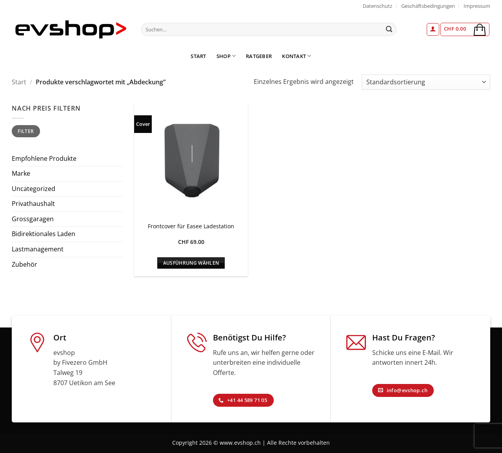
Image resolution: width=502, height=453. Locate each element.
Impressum (477, 5)
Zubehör (24, 264)
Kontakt (296, 56)
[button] (433, 29)
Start (198, 56)
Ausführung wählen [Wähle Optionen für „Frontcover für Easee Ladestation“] (191, 263)
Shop (226, 56)
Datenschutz (377, 5)
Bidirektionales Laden (43, 233)
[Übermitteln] (389, 29)
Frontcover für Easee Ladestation (191, 226)
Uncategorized (33, 188)
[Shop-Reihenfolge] (426, 82)
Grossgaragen (33, 219)
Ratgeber (259, 56)
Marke (21, 173)
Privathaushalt (33, 203)
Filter (26, 131)
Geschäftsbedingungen (428, 5)
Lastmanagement (38, 249)
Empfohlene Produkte (44, 158)
